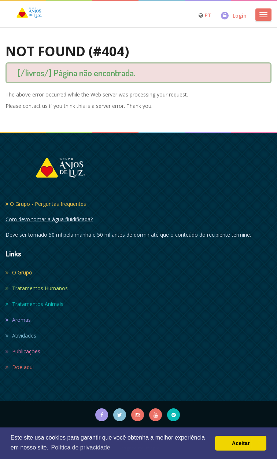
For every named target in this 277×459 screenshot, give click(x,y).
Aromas (18, 319)
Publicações (22, 351)
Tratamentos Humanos (36, 288)
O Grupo (18, 272)
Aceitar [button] (241, 443)
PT (207, 15)
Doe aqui (19, 367)
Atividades (20, 335)
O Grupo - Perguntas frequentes (45, 203)
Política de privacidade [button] (80, 447)
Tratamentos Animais (34, 303)
